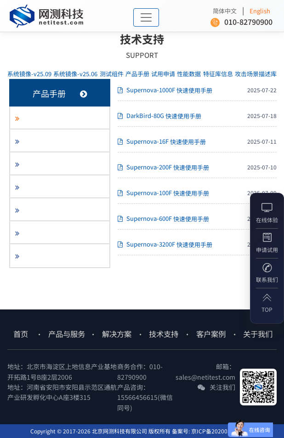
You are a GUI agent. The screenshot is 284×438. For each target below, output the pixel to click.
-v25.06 (75, 73)
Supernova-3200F (165, 245)
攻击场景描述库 (256, 73)
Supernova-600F (163, 219)
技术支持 (163, 333)
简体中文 (225, 10)
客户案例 (211, 333)
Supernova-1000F (165, 90)
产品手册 (137, 73)
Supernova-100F (163, 193)
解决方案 (116, 333)
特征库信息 (218, 73)
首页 (20, 333)
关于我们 (258, 333)
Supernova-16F (162, 142)
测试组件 (112, 73)
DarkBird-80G (159, 116)
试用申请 (163, 73)
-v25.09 (29, 73)
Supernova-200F (163, 168)
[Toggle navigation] (146, 17)
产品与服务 (66, 333)
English (260, 10)
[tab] (59, 118)
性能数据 (189, 73)
